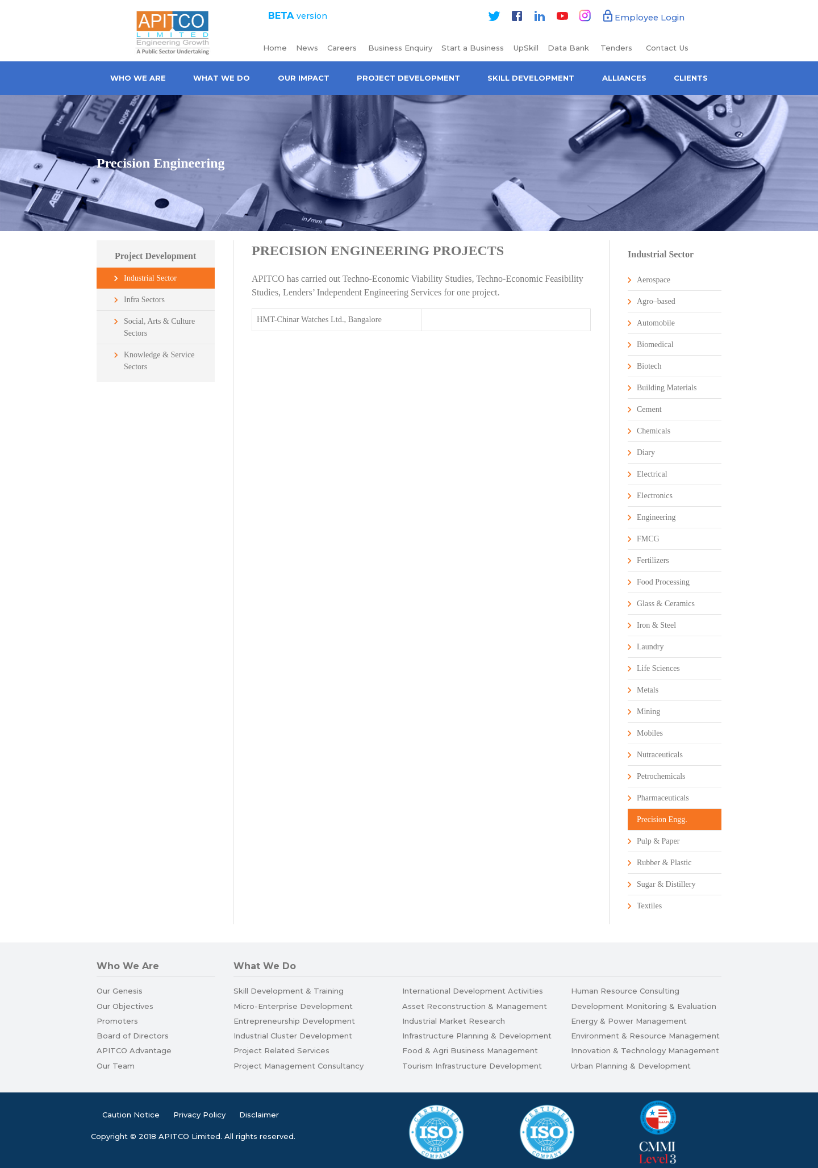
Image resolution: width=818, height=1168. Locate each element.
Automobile (656, 323)
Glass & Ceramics (666, 603)
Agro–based (656, 301)
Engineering (656, 517)
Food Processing (663, 582)
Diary (646, 452)
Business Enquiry (400, 47)
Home (275, 47)
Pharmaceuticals (663, 798)
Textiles (649, 906)
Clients (691, 77)
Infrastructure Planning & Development (477, 1035)
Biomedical (655, 344)
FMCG (648, 539)
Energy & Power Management (629, 1020)
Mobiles (650, 733)
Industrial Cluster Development (292, 1035)
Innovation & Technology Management (645, 1050)
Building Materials (666, 387)
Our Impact (303, 77)
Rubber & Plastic (664, 862)
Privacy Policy (199, 1114)
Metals (647, 690)
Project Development (408, 77)
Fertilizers (653, 560)
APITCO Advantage (134, 1050)
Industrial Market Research (453, 1020)
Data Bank (568, 47)
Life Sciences (658, 668)
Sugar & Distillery (666, 884)
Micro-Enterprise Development (293, 1006)
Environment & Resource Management (645, 1035)
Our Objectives (125, 1006)
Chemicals (653, 431)
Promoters (117, 1020)
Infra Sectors (144, 299)
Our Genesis (120, 990)
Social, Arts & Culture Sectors (159, 327)
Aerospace (653, 280)
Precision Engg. (662, 819)
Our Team (116, 1065)
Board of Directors (133, 1035)
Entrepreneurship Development (294, 1020)
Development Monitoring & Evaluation (643, 1006)
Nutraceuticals (660, 754)
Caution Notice (131, 1114)
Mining (648, 711)
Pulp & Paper (658, 841)
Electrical (652, 474)
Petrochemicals (661, 776)
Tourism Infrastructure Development (472, 1065)
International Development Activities (472, 990)
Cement (649, 409)
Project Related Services (281, 1050)
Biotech (649, 366)
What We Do (221, 77)
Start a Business (472, 47)
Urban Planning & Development (631, 1065)
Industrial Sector (150, 278)
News (307, 47)
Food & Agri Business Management (470, 1050)
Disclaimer (259, 1114)
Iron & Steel (656, 625)
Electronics (655, 495)
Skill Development (530, 77)
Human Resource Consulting (625, 990)
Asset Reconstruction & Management (474, 1006)
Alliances (624, 77)
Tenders (617, 47)
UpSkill (526, 47)
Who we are (138, 77)
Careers (343, 47)
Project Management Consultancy (298, 1065)
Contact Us (667, 47)
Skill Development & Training (288, 990)
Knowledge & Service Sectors (159, 361)
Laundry (650, 647)
